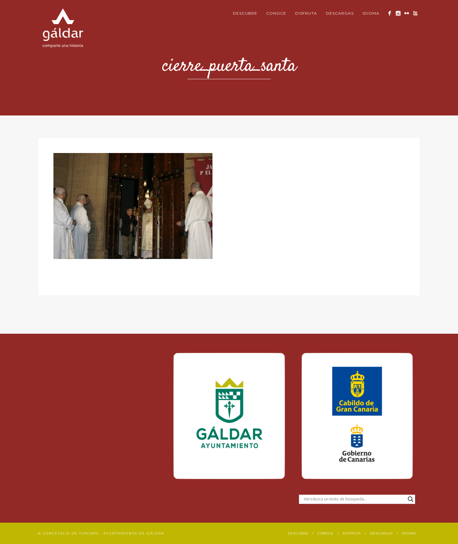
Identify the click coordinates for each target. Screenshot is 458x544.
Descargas (340, 13)
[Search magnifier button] (410, 499)
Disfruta (306, 13)
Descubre (245, 13)
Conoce (276, 13)
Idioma (371, 13)
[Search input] (354, 499)
